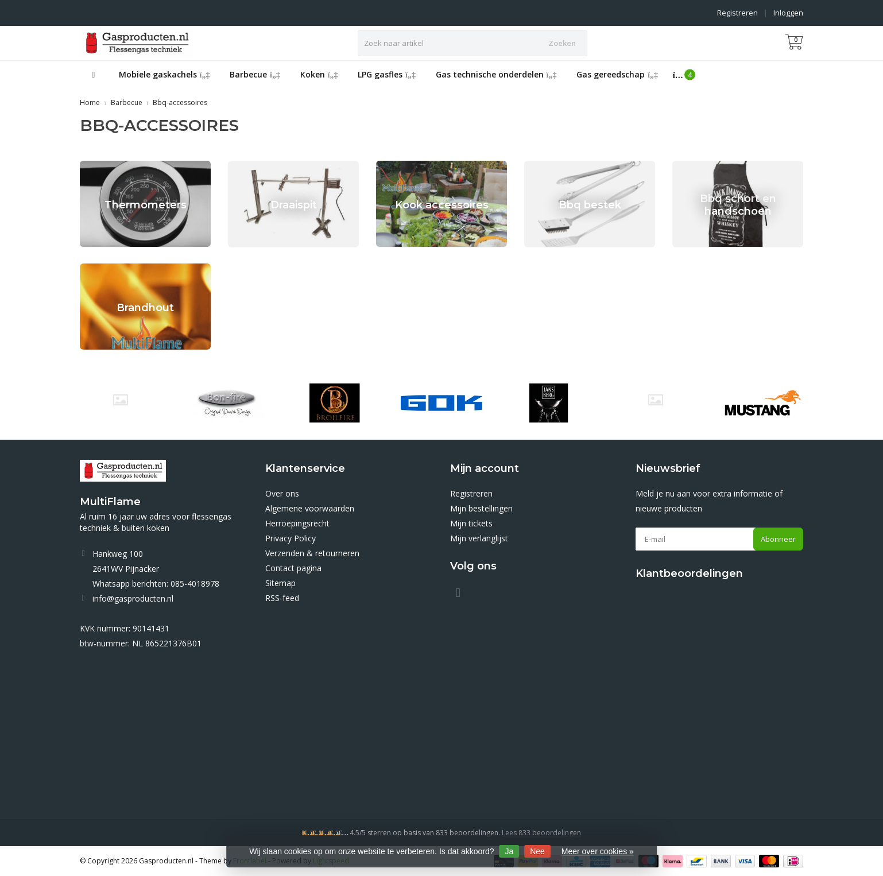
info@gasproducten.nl (132, 598)
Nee (537, 851)
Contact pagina (293, 568)
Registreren (737, 12)
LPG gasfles (387, 74)
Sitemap (280, 582)
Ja (509, 851)
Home (90, 102)
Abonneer (778, 539)
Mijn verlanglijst (479, 538)
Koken (319, 74)
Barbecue (255, 74)
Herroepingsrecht (297, 523)
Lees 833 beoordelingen (541, 833)
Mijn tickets (471, 523)
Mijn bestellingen (481, 508)
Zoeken (562, 43)
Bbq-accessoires (180, 102)
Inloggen (788, 12)
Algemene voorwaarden (309, 508)
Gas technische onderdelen (496, 74)
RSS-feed (282, 597)
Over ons (282, 493)
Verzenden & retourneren (312, 553)
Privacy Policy (290, 538)
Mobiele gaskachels (164, 74)
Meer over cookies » (597, 851)
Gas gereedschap (617, 74)
